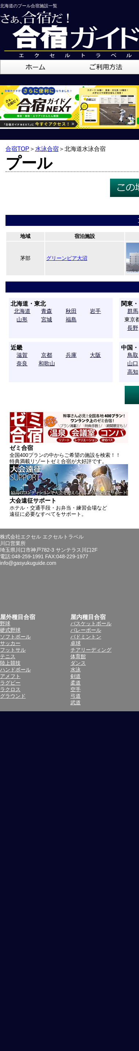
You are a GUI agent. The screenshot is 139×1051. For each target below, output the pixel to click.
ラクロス (10, 689)
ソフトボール (15, 637)
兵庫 (71, 355)
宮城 (46, 319)
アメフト (10, 676)
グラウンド (13, 696)
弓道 (75, 696)
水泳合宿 (47, 149)
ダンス (78, 663)
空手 (75, 689)
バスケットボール (90, 623)
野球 (5, 623)
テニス (7, 656)
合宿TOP (17, 149)
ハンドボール (15, 669)
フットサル (13, 650)
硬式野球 (10, 630)
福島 (71, 319)
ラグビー (10, 683)
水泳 (75, 669)
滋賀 (22, 355)
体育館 (78, 656)
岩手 (95, 311)
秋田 (71, 311)
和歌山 (47, 363)
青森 (46, 311)
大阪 (95, 355)
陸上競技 (10, 663)
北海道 (22, 311)
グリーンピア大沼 (66, 258)
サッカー (10, 643)
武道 (75, 702)
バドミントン (85, 637)
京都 (46, 355)
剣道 (75, 676)
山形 (22, 319)
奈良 (22, 363)
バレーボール (85, 630)
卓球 (75, 643)
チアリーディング (90, 650)
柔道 (75, 683)
